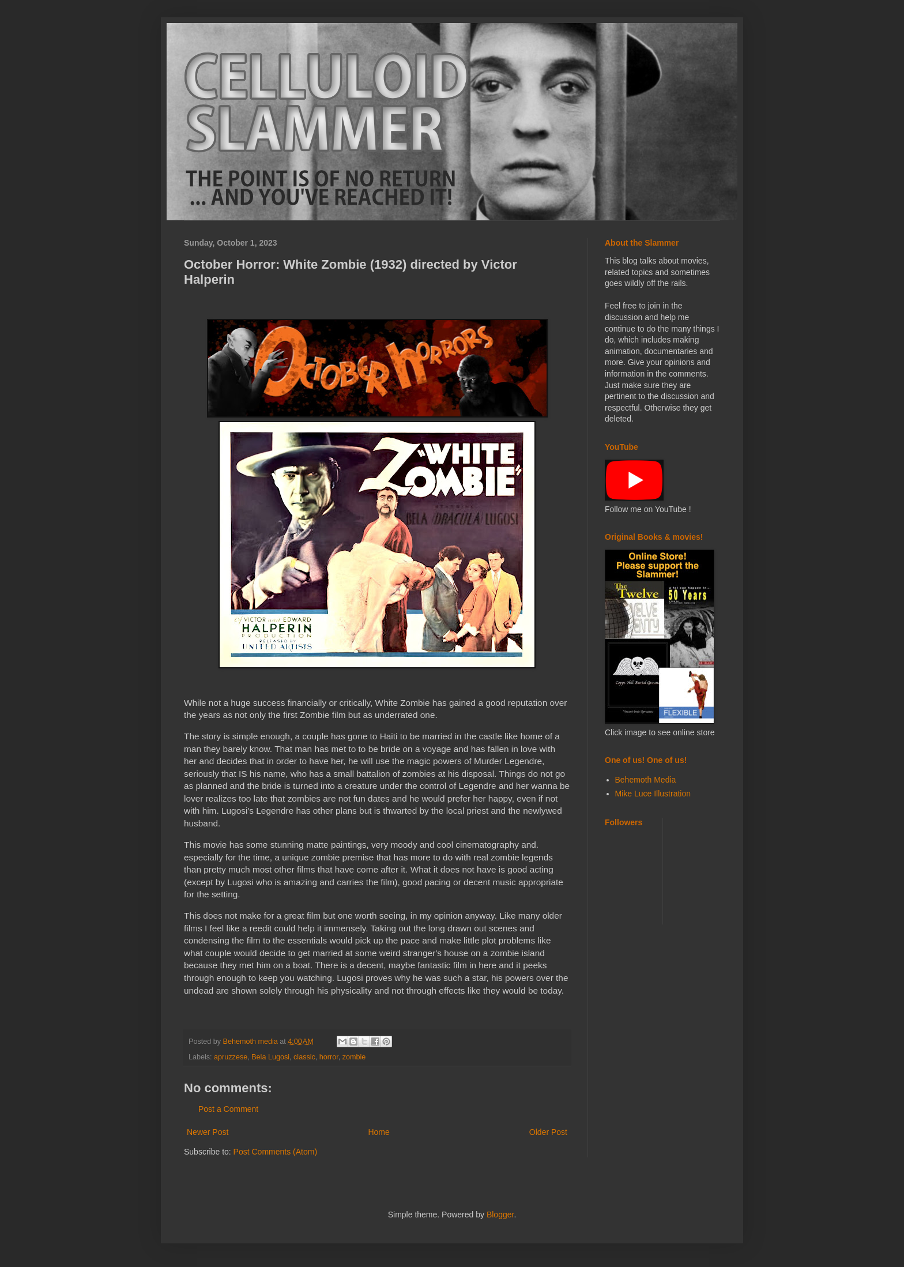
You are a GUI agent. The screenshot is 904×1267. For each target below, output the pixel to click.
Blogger (500, 1214)
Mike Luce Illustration (653, 793)
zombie (354, 1057)
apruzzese (230, 1057)
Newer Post (207, 1132)
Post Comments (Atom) (275, 1151)
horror (328, 1057)
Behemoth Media (645, 779)
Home (378, 1132)
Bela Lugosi (270, 1057)
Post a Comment (228, 1109)
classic (304, 1057)
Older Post (548, 1132)
